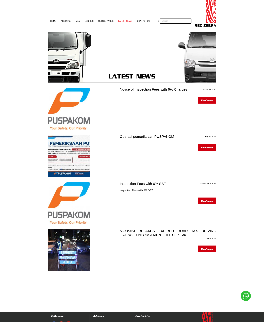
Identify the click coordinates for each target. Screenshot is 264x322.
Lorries (89, 21)
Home (53, 21)
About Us (66, 21)
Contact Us (143, 21)
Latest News (125, 21)
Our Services (105, 21)
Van (78, 21)
